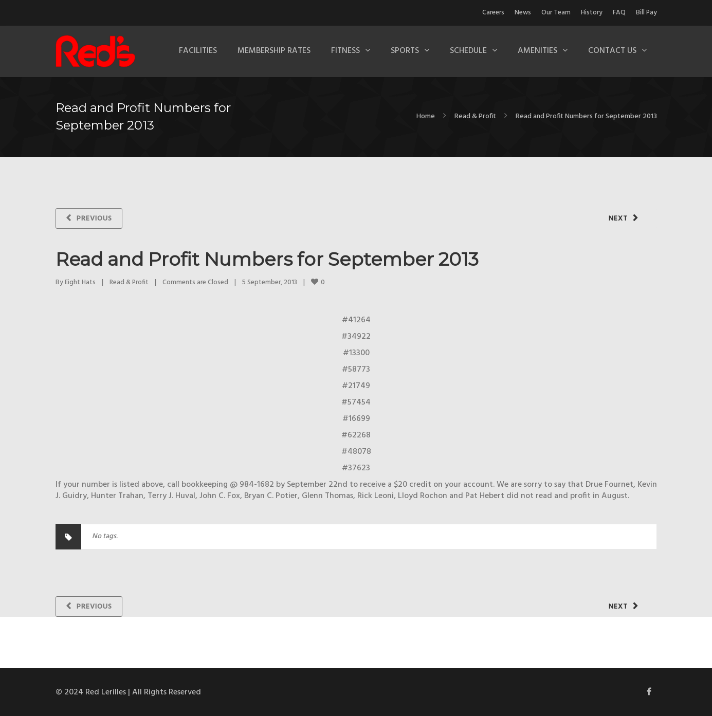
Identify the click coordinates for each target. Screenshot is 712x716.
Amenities (537, 51)
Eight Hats (80, 282)
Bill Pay (646, 12)
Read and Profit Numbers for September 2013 (267, 259)
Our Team (556, 12)
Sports (405, 51)
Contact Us (612, 51)
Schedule (468, 51)
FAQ (619, 12)
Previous (94, 219)
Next (618, 219)
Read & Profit (475, 116)
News (523, 12)
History (592, 12)
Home (425, 116)
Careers (493, 12)
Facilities (198, 51)
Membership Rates (274, 51)
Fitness (345, 51)
